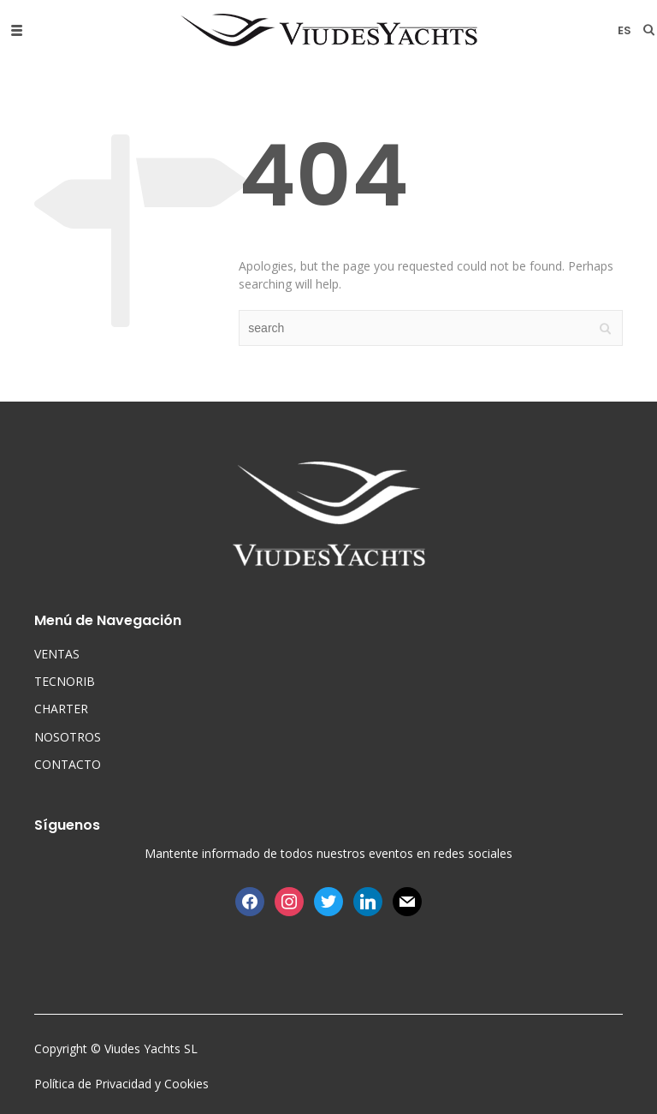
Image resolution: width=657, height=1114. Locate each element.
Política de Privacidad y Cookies (121, 1083)
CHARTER (61, 708)
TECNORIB (64, 681)
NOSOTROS (67, 737)
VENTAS (57, 654)
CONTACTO (67, 764)
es (624, 30)
